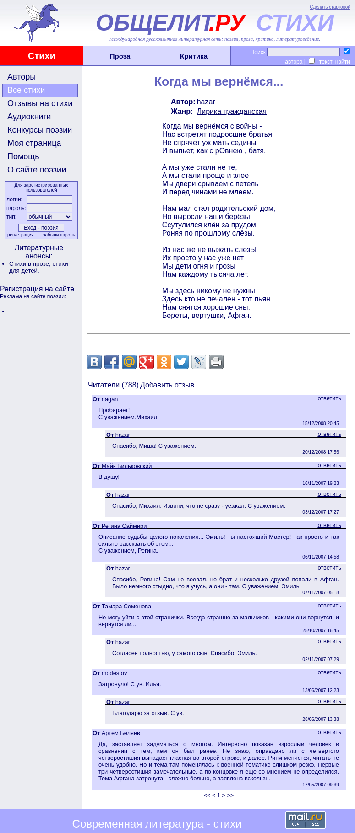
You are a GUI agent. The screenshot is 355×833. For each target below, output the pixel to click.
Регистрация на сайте (37, 289)
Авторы (21, 76)
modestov (114, 673)
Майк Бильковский (127, 465)
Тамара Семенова (126, 606)
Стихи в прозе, (30, 263)
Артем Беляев (121, 733)
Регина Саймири (124, 525)
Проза (120, 56)
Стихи (41, 56)
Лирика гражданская (232, 111)
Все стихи (26, 90)
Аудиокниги (29, 116)
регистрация (20, 234)
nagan (110, 399)
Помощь (23, 156)
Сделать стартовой (330, 7)
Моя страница (34, 143)
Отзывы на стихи (39, 103)
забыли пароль (59, 234)
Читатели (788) (113, 385)
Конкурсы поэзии (39, 129)
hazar (206, 102)
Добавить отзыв (167, 385)
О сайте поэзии (36, 169)
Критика (194, 56)
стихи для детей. (38, 267)
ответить (329, 398)
